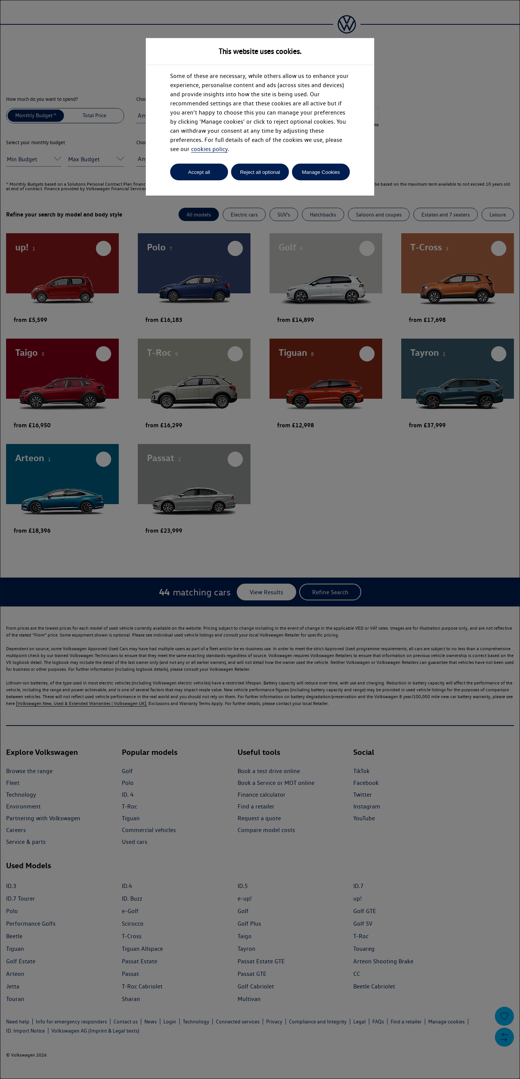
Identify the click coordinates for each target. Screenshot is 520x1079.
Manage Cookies (321, 172)
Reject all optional (260, 172)
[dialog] (260, 539)
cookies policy (209, 149)
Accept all (199, 172)
